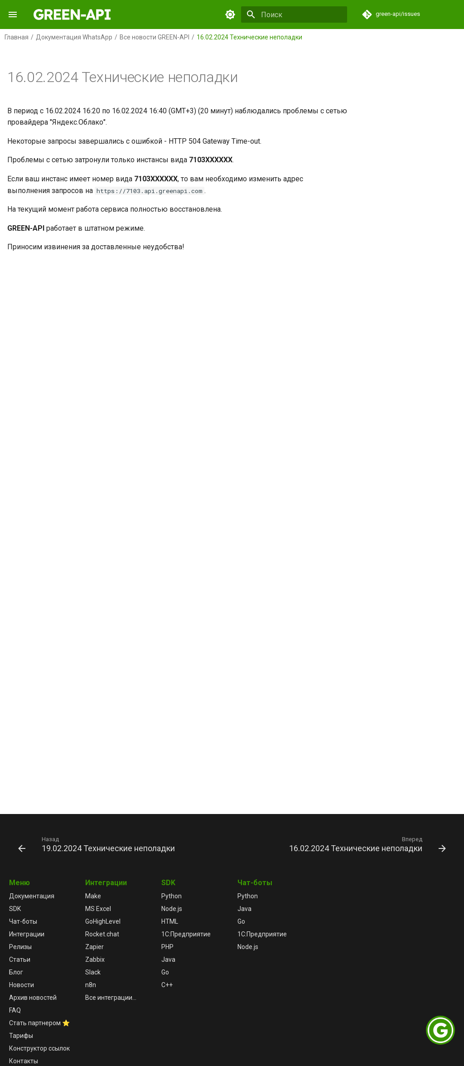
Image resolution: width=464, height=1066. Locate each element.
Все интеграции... (110, 997)
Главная (17, 37)
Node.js (171, 908)
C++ (167, 984)
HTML (169, 921)
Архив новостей (33, 997)
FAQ (15, 1010)
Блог (16, 972)
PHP (167, 946)
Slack (93, 972)
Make (93, 896)
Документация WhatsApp (74, 37)
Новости (21, 984)
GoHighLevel (103, 921)
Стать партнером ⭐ (39, 1023)
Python (171, 896)
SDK (15, 908)
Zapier (94, 946)
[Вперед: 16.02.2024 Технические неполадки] (366, 844)
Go (165, 972)
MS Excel (98, 908)
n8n (90, 984)
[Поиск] (294, 14)
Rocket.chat (102, 934)
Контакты (23, 1061)
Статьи (19, 959)
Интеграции (26, 934)
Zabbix (95, 959)
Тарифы (21, 1035)
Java (168, 959)
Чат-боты (23, 921)
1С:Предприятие (186, 934)
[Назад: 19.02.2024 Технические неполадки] (98, 844)
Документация (31, 896)
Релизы (20, 946)
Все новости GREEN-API (154, 37)
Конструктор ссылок (39, 1048)
